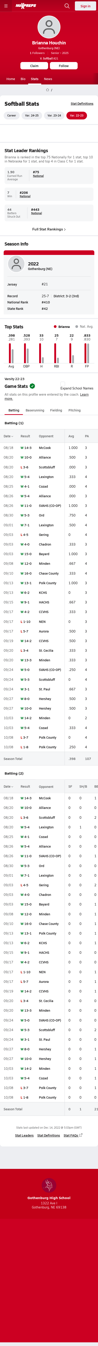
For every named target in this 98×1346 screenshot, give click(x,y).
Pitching (74, 410)
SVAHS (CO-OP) (50, 505)
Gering (44, 534)
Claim (34, 65)
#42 (45, 308)
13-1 (28, 583)
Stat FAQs (73, 1135)
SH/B (83, 786)
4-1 (27, 486)
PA (87, 436)
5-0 (27, 670)
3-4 (25, 650)
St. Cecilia (46, 650)
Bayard (44, 553)
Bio (23, 78)
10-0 (28, 457)
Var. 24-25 (31, 115)
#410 (46, 302)
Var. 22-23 (76, 115)
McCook (45, 447)
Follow (64, 65)
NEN (42, 621)
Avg (71, 436)
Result (25, 436)
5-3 (27, 515)
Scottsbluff (47, 467)
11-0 (28, 505)
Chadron (45, 544)
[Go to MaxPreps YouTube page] (39, 1256)
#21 (49, 58)
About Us (36, 1267)
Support (49, 1295)
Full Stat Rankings (49, 229)
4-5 (25, 534)
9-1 (27, 602)
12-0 (28, 563)
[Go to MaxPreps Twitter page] (59, 1256)
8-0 (27, 698)
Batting (13, 410)
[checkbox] (62, 384)
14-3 (28, 447)
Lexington (46, 476)
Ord (41, 515)
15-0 (28, 553)
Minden (44, 563)
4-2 (27, 612)
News (48, 78)
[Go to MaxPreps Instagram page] (49, 1256)
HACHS (44, 602)
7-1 (27, 525)
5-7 (25, 631)
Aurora (44, 631)
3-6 (25, 467)
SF (70, 786)
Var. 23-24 (54, 115)
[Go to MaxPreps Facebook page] (69, 1256)
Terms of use (32, 1283)
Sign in (85, 6)
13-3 (28, 660)
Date (8, 436)
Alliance (45, 457)
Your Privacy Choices (49, 1289)
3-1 (27, 689)
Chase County (49, 573)
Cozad (43, 486)
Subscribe (34, 1275)
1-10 (26, 621)
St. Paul (44, 689)
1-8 (25, 747)
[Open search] (67, 6)
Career (11, 115)
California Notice (63, 1283)
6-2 (27, 592)
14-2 (28, 640)
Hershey (45, 698)
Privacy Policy (60, 1275)
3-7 (25, 737)
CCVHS (44, 612)
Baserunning (35, 410)
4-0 (27, 544)
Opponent (46, 436)
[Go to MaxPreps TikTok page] (29, 1256)
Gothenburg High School (49, 1189)
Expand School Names (76, 386)
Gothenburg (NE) (49, 48)
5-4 (27, 476)
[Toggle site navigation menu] (6, 6)
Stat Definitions (82, 103)
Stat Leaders (24, 1135)
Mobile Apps (59, 1267)
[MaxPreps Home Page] (47, 90)
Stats (34, 78)
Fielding (56, 410)
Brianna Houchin (49, 42)
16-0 (28, 573)
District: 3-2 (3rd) (66, 296)
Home (10, 78)
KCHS (43, 592)
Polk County (47, 583)
